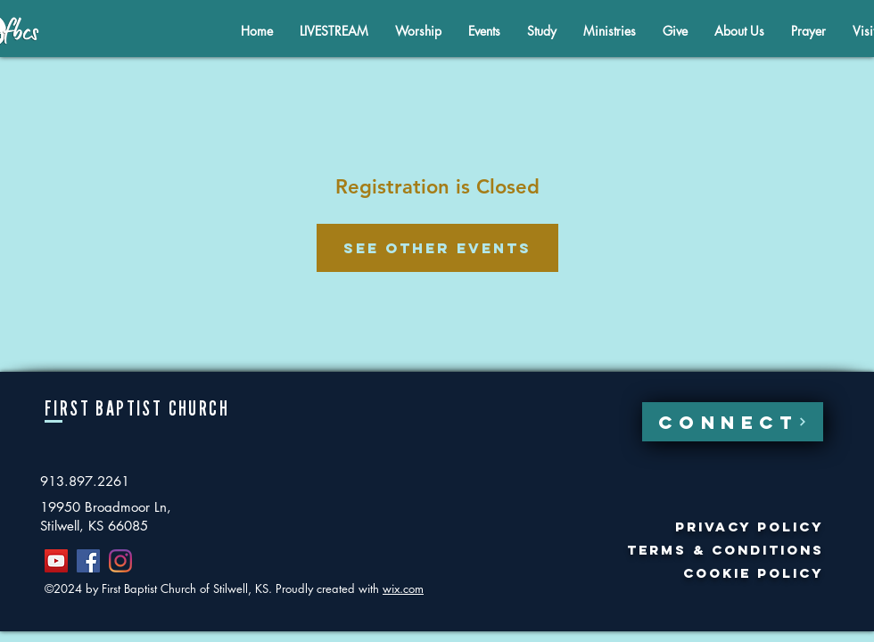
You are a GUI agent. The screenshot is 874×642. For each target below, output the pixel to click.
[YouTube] (56, 560)
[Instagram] (120, 560)
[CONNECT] (732, 421)
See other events (437, 248)
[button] (739, 30)
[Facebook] (88, 560)
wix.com (403, 588)
